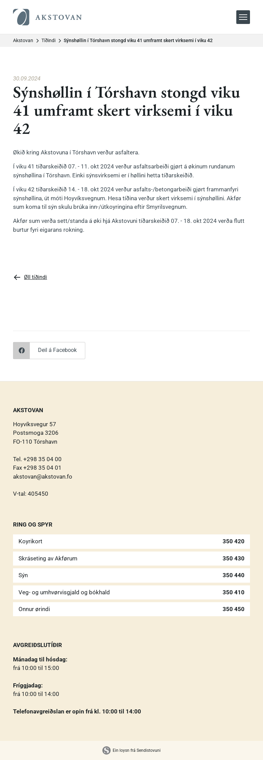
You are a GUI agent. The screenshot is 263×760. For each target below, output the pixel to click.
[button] (243, 17)
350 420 (234, 541)
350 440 (234, 575)
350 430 (234, 558)
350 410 (234, 592)
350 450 (234, 609)
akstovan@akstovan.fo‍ (42, 476)
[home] (47, 17)
